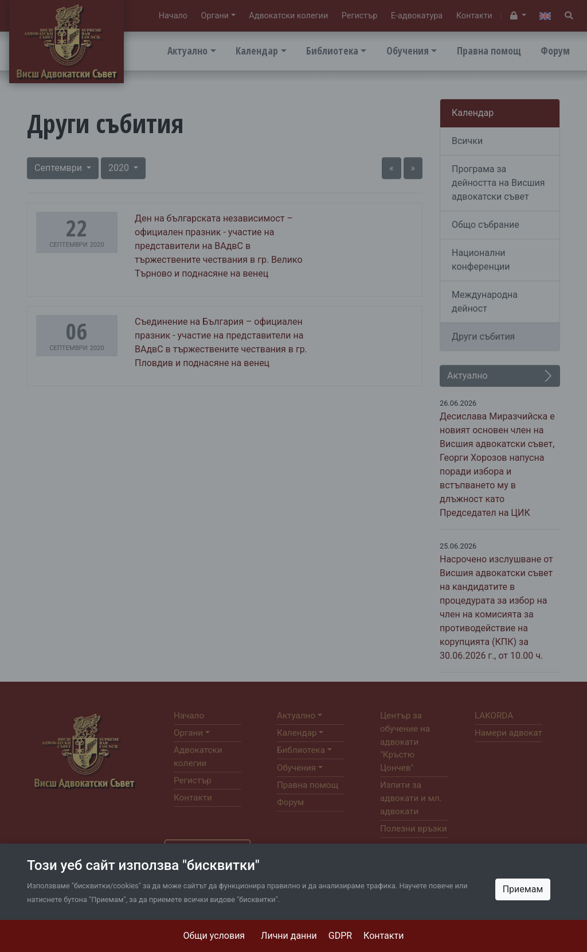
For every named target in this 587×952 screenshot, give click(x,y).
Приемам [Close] (523, 889)
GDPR (340, 935)
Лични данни (289, 935)
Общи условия (214, 935)
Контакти (383, 935)
